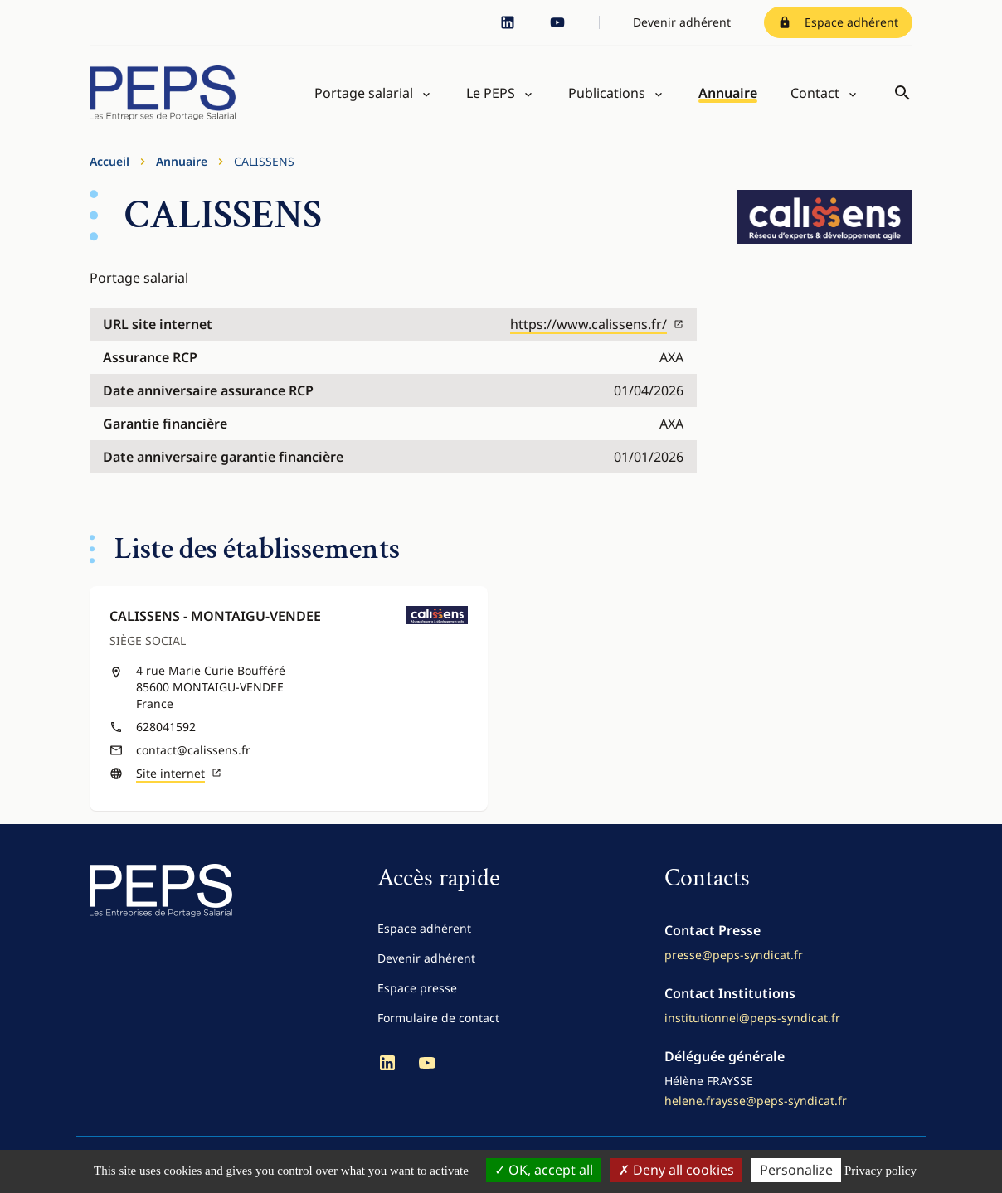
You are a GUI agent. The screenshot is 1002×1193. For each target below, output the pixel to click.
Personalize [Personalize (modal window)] (796, 1170)
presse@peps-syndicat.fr (733, 955)
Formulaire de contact (438, 1018)
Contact (814, 93)
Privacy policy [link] (880, 1170)
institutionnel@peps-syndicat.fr (752, 1018)
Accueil (109, 161)
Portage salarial (363, 93)
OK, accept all (543, 1170)
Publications (606, 93)
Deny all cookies (676, 1170)
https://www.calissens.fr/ (596, 324)
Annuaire (727, 93)
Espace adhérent (838, 22)
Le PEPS (490, 93)
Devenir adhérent (682, 22)
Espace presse (417, 988)
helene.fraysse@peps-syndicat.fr (755, 1100)
